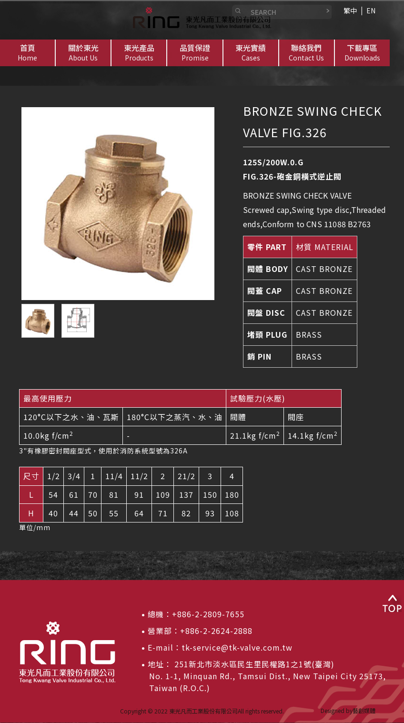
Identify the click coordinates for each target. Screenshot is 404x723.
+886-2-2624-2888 (216, 630)
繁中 (350, 10)
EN (370, 10)
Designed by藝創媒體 (348, 710)
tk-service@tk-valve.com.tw (237, 647)
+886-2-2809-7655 (208, 614)
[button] (83, 53)
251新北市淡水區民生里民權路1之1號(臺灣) (253, 664)
